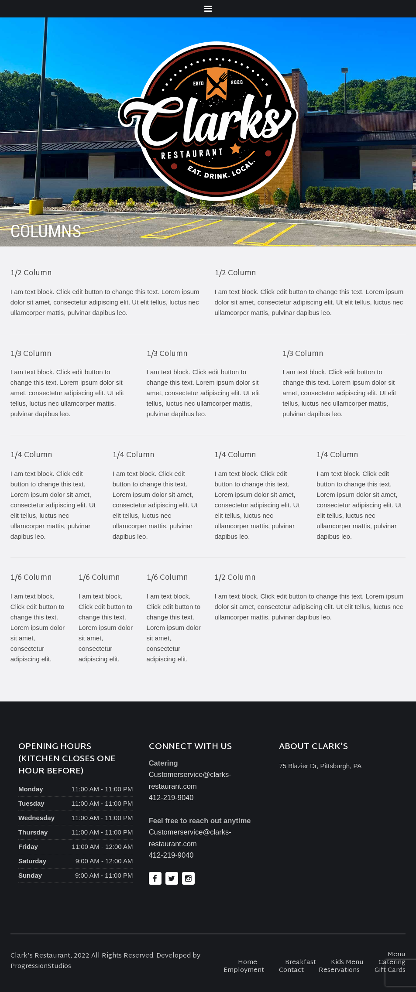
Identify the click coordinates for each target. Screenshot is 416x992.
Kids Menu (347, 962)
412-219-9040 (171, 797)
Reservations (339, 970)
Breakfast (300, 962)
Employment (243, 970)
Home (247, 962)
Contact (291, 970)
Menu (397, 955)
